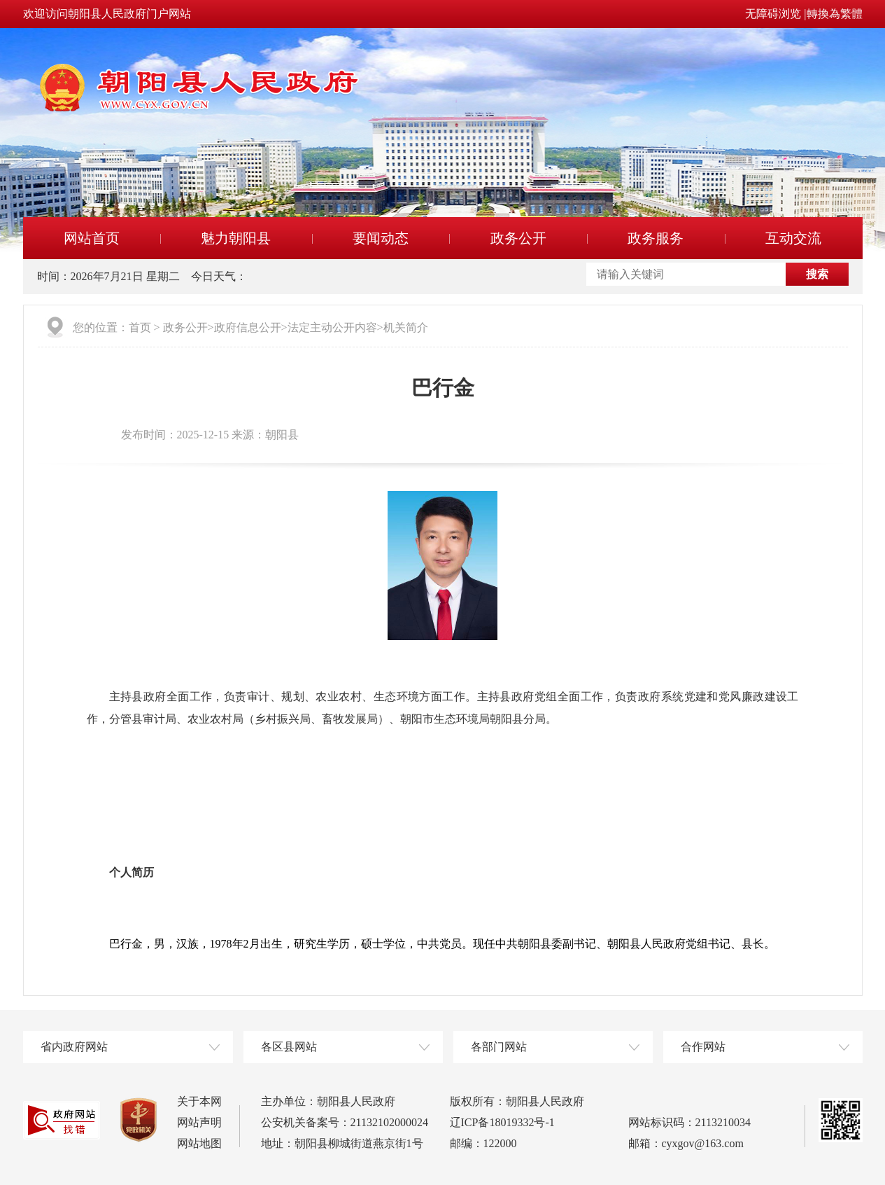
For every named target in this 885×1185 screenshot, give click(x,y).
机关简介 (405, 327)
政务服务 (656, 238)
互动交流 (793, 238)
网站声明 (199, 1122)
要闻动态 (381, 238)
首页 (140, 327)
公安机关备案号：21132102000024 (344, 1122)
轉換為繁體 (835, 14)
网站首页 (92, 238)
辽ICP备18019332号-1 (502, 1122)
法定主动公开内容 (332, 327)
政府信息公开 (247, 327)
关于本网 (199, 1101)
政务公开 (518, 238)
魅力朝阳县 (236, 238)
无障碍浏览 (773, 14)
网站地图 (199, 1143)
